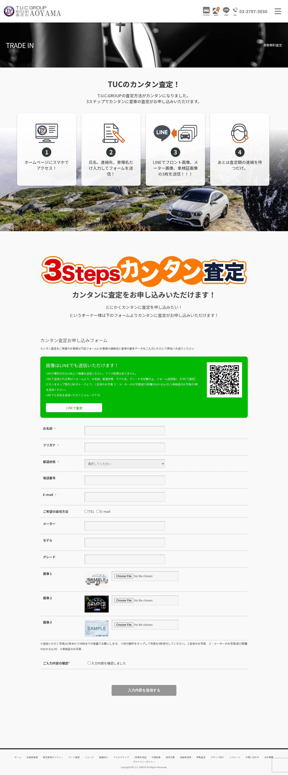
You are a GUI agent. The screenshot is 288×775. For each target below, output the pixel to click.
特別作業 (170, 757)
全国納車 (156, 757)
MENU (278, 11)
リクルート (235, 757)
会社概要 (268, 757)
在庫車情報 (32, 757)
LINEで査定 (74, 408)
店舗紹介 (103, 757)
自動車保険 (185, 757)
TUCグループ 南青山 (32, 11)
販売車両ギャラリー (53, 757)
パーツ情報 (74, 757)
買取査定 (200, 757)
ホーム (18, 757)
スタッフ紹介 (217, 757)
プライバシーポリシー (144, 761)
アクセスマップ (121, 757)
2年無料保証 (140, 757)
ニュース (89, 757)
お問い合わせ (252, 757)
